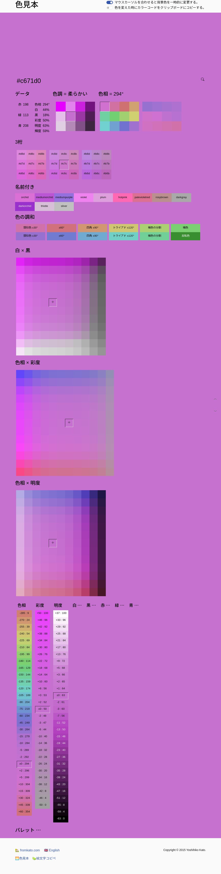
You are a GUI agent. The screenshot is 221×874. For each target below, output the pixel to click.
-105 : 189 (24, 695)
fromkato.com (27, 850)
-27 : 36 (60, 756)
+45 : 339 (24, 804)
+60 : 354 (24, 811)
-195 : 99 (24, 654)
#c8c (64, 153)
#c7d (54, 163)
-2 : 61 (61, 702)
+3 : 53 (42, 695)
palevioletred (142, 197)
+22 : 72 (43, 660)
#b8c (97, 153)
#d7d (22, 163)
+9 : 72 (60, 660)
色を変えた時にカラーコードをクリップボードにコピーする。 (160, 7)
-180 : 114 (24, 660)
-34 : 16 (42, 777)
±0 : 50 (42, 708)
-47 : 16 (60, 790)
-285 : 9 (24, 613)
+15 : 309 (24, 790)
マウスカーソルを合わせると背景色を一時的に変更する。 (157, 2)
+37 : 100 (60, 613)
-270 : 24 (24, 619)
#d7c (31, 163)
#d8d (22, 153)
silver (64, 205)
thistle (44, 205)
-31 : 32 (60, 763)
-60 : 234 (24, 715)
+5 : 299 (24, 777)
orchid (25, 197)
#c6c (64, 173)
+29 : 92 (61, 626)
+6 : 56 (42, 688)
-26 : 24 (42, 763)
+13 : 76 (61, 654)
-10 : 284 (24, 743)
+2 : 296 (24, 770)
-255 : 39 (24, 626)
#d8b (41, 153)
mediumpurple (64, 197)
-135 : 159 (24, 681)
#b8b (106, 153)
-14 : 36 (42, 743)
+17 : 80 (61, 647)
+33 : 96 (61, 619)
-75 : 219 (24, 708)
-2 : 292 (24, 756)
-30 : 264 (24, 729)
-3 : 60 (61, 708)
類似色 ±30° (30, 227)
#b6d (87, 173)
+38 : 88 (43, 633)
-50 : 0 (42, 804)
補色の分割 (154, 227)
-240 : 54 (24, 633)
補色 (185, 227)
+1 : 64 (60, 688)
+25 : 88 (61, 633)
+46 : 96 (43, 619)
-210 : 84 (24, 647)
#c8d (54, 153)
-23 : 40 (60, 750)
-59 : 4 (61, 811)
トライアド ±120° (123, 227)
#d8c (31, 153)
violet (83, 197)
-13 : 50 (60, 729)
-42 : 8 (42, 790)
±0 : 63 (61, 695)
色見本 (22, 858)
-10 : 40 (42, 736)
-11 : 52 (60, 722)
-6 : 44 (42, 729)
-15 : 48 (60, 736)
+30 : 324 (24, 797)
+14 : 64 (43, 674)
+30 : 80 (43, 647)
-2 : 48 (42, 715)
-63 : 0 (61, 818)
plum (103, 197)
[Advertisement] (111, 43)
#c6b (74, 173)
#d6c (31, 173)
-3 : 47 (42, 722)
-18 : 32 (42, 750)
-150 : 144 (24, 674)
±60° (61, 227)
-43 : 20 (60, 784)
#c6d (54, 173)
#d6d (22, 173)
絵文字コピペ (44, 858)
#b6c (97, 173)
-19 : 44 (60, 743)
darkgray (181, 197)
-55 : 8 (61, 804)
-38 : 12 (42, 784)
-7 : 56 (61, 715)
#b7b (106, 163)
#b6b (106, 173)
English (52, 850)
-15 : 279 (24, 736)
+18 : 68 (43, 667)
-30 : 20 (42, 770)
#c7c (64, 163)
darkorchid (25, 205)
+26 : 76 (43, 654)
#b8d (87, 153)
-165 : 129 (24, 667)
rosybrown (162, 197)
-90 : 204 (24, 702)
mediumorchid (44, 197)
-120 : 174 (24, 688)
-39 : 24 (60, 777)
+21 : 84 (61, 640)
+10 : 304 (24, 784)
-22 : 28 (42, 756)
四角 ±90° (92, 227)
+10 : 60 (43, 681)
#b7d (87, 163)
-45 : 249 (24, 722)
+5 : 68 (60, 667)
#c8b (74, 153)
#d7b (41, 163)
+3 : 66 (60, 674)
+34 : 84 (43, 640)
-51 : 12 (60, 797)
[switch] (109, 2)
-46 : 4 (42, 797)
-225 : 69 (24, 640)
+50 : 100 (42, 613)
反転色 (186, 235)
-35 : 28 (60, 770)
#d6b (41, 173)
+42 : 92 (43, 626)
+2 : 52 (42, 702)
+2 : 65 (60, 681)
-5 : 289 (24, 750)
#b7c (97, 163)
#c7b (74, 163)
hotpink (122, 197)
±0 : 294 (24, 763)
